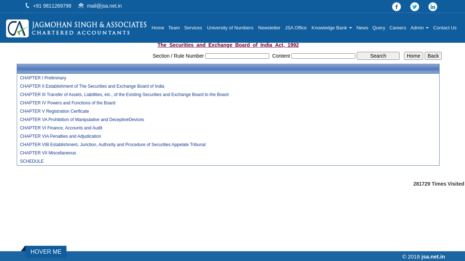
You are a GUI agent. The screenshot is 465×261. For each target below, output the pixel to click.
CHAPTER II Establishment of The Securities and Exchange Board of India (92, 86)
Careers (398, 27)
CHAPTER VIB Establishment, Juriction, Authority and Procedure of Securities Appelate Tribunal (113, 144)
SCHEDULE (32, 161)
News (363, 27)
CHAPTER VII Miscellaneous (48, 153)
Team (176, 27)
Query (379, 27)
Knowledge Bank (332, 27)
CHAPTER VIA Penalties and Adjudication (60, 136)
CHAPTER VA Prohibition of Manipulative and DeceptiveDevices (82, 119)
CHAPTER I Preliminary (43, 77)
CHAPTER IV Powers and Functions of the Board (68, 102)
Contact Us (445, 27)
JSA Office (297, 27)
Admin (420, 27)
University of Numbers (231, 27)
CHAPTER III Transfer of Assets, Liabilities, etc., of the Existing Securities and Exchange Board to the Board (124, 94)
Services (195, 27)
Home (159, 27)
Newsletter (270, 27)
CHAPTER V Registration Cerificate (54, 111)
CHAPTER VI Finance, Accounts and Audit (61, 127)
